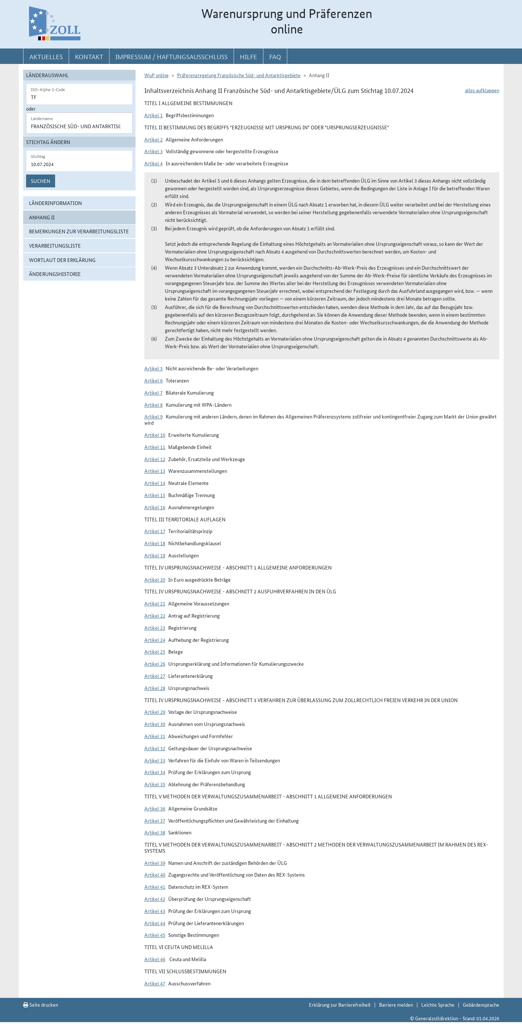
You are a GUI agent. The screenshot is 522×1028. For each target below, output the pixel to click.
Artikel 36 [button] (154, 808)
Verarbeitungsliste (55, 245)
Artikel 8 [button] (153, 404)
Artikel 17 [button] (154, 531)
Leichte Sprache (437, 1004)
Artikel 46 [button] (154, 959)
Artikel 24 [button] (154, 639)
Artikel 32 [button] (154, 748)
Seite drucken (40, 1004)
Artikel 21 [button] (154, 603)
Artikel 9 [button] (153, 416)
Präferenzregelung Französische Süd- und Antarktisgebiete (238, 75)
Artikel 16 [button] (154, 507)
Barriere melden (396, 1004)
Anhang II (42, 217)
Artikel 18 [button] (154, 543)
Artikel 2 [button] (153, 139)
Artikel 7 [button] (153, 392)
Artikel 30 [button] (154, 723)
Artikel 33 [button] (154, 760)
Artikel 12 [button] (154, 459)
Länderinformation (55, 202)
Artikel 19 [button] (154, 555)
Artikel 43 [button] (154, 910)
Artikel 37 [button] (154, 820)
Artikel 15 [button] (154, 495)
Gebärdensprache (481, 1004)
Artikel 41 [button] (154, 886)
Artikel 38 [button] (154, 832)
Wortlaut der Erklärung (62, 259)
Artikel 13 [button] (154, 470)
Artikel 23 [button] (154, 627)
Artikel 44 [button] (154, 923)
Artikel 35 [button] (154, 784)
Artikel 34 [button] (154, 772)
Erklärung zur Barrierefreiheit (340, 1004)
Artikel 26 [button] (154, 663)
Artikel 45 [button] (154, 934)
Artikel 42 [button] (154, 898)
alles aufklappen (482, 90)
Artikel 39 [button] (154, 862)
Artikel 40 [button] (154, 874)
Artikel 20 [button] (154, 579)
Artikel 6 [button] (153, 380)
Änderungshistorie (55, 273)
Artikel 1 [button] (153, 115)
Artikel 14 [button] (154, 482)
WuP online (156, 75)
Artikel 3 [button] (153, 151)
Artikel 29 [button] (154, 711)
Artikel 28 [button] (154, 687)
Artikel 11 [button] (154, 446)
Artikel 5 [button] (153, 368)
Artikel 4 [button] (153, 163)
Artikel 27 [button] (154, 675)
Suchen (40, 180)
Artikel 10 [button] (154, 434)
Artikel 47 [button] (154, 983)
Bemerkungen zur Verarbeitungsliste (79, 231)
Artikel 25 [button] (154, 651)
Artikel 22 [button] (154, 615)
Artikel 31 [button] (154, 736)
